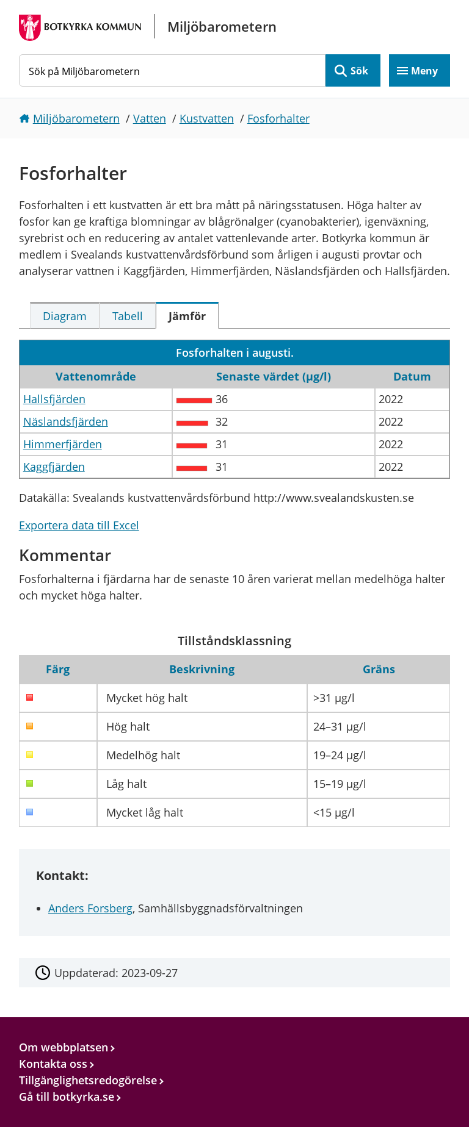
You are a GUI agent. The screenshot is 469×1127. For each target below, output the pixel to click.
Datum (412, 376)
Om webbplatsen (63, 1047)
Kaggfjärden (54, 466)
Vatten (149, 118)
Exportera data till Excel (79, 525)
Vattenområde (96, 376)
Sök (359, 70)
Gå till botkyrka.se (66, 1096)
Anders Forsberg (90, 908)
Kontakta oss (53, 1063)
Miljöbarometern (76, 118)
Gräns (379, 669)
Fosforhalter (278, 118)
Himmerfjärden (62, 444)
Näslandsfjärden (65, 421)
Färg (58, 669)
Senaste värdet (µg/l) (273, 376)
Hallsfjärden (54, 399)
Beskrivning (201, 669)
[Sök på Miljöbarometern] (172, 70)
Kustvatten (207, 118)
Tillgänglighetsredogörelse (88, 1080)
